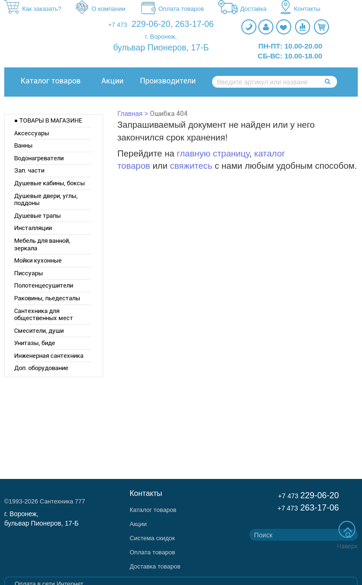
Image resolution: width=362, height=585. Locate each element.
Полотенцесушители (43, 285)
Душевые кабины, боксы (49, 183)
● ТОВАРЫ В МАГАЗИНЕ (48, 120)
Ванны (23, 145)
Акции (112, 80)
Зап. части (29, 170)
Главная (129, 113)
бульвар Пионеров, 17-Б (161, 47)
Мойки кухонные (38, 260)
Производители (168, 80)
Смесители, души (39, 330)
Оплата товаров (172, 9)
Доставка (242, 9)
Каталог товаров (51, 80)
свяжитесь (191, 166)
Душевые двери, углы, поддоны (46, 199)
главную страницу (213, 153)
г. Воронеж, (161, 36)
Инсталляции (33, 227)
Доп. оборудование (41, 367)
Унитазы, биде (34, 342)
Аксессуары (31, 133)
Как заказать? (32, 9)
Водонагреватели (39, 158)
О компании (100, 9)
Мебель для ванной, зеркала (42, 244)
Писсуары (28, 273)
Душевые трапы (37, 215)
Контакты (300, 9)
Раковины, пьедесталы (47, 298)
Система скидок (152, 538)
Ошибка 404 (169, 113)
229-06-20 (151, 24)
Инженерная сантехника (48, 355)
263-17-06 (194, 24)
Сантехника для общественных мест (43, 314)
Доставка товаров (155, 566)
